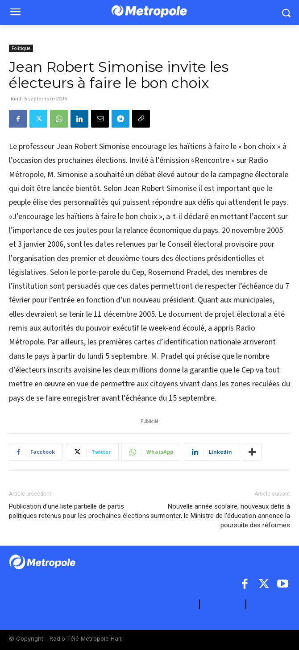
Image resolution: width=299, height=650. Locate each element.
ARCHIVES (269, 604)
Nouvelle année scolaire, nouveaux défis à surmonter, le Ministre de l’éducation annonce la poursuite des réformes (220, 515)
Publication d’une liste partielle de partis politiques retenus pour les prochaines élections (79, 511)
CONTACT (222, 604)
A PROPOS (176, 604)
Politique (21, 48)
